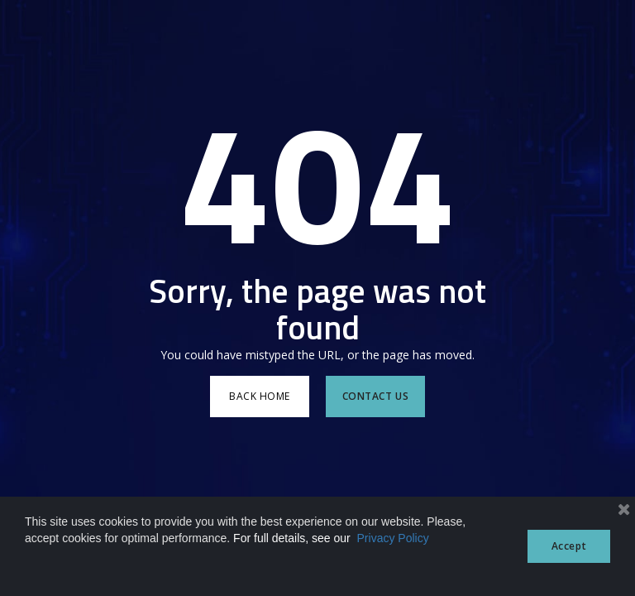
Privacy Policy (393, 538)
